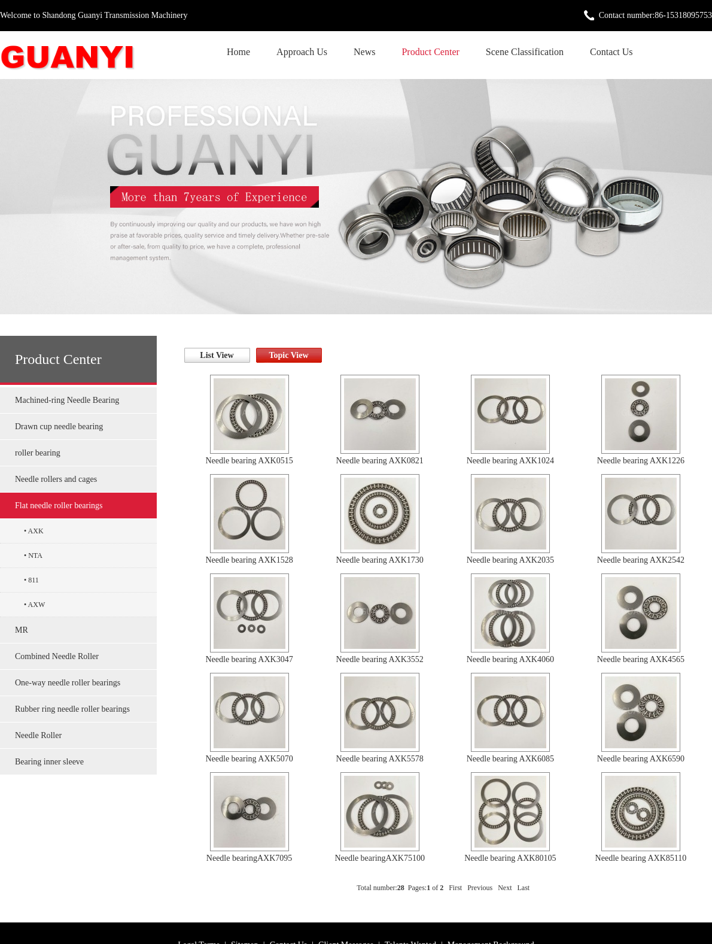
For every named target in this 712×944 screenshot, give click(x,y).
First (455, 888)
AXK (36, 531)
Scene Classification (525, 52)
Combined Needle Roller (57, 656)
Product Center (430, 52)
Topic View (289, 355)
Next (505, 888)
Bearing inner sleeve (49, 761)
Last (524, 888)
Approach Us (301, 52)
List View (216, 355)
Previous (479, 888)
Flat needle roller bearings (59, 505)
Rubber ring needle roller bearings (72, 709)
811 (33, 580)
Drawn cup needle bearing (59, 426)
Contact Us (611, 52)
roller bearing (37, 452)
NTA (35, 555)
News (364, 52)
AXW (36, 604)
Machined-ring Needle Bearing (67, 400)
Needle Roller (38, 735)
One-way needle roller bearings (67, 682)
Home (238, 52)
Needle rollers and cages (56, 479)
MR (21, 630)
